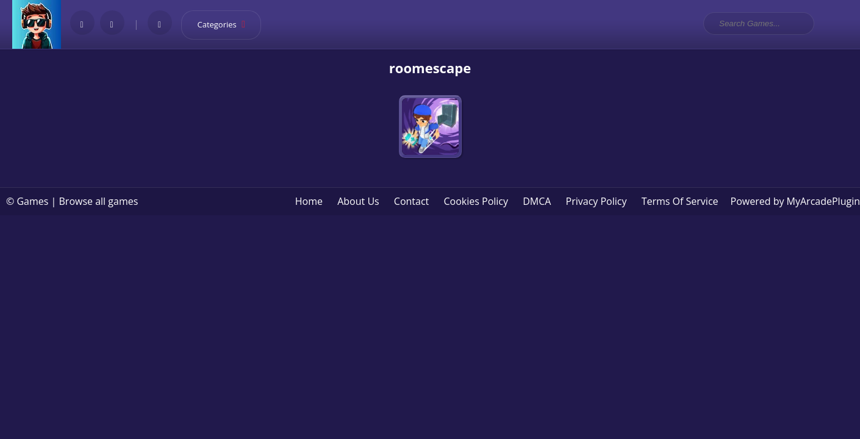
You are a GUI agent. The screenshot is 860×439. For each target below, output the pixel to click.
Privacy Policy (596, 201)
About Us (358, 201)
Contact (411, 201)
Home (309, 201)
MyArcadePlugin (823, 201)
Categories (225, 24)
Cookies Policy (475, 201)
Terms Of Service (680, 201)
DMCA (537, 201)
